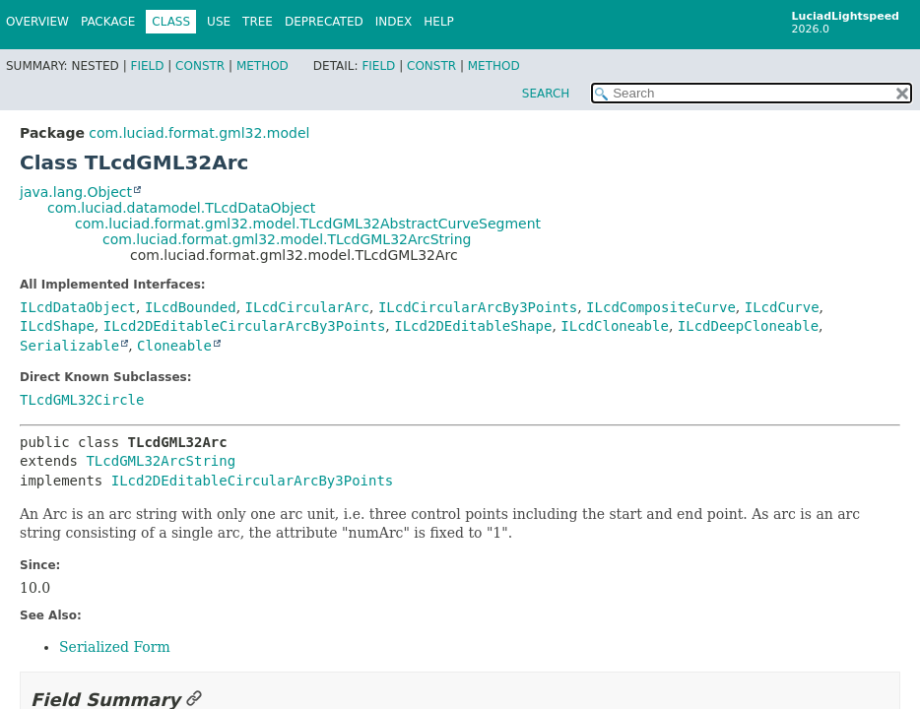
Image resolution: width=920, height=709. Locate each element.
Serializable (69, 346)
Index (394, 22)
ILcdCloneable (614, 326)
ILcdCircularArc (307, 307)
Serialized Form (114, 647)
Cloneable (174, 346)
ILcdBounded (190, 307)
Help (439, 22)
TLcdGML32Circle (82, 400)
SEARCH (546, 93)
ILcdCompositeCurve (661, 307)
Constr (200, 66)
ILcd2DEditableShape (473, 326)
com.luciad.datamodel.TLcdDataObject (181, 208)
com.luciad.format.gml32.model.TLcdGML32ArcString (286, 239)
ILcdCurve (782, 307)
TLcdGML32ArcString (160, 461)
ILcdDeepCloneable (748, 326)
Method (262, 66)
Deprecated (324, 22)
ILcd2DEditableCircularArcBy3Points (244, 326)
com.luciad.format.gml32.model (199, 133)
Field (147, 66)
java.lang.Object (76, 192)
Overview (37, 22)
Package (108, 22)
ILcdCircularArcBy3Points (477, 307)
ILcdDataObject (78, 307)
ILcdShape (57, 326)
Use (218, 22)
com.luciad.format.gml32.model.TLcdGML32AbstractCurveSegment (308, 223)
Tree (257, 22)
